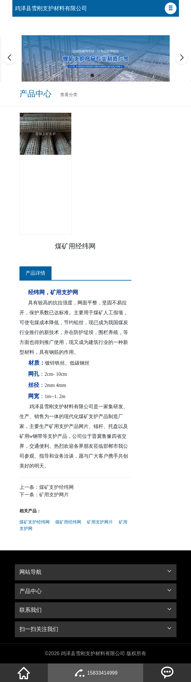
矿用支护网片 (54, 494)
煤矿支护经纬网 (56, 487)
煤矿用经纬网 (68, 521)
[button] (170, 8)
